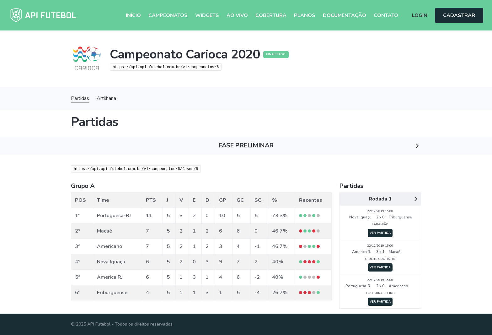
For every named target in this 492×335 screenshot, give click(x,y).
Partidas (80, 98)
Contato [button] (386, 15)
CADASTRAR (459, 15)
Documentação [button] (344, 15)
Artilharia (106, 98)
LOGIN (419, 15)
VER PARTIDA (380, 233)
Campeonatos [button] (168, 15)
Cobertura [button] (270, 15)
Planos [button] (304, 15)
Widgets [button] (207, 15)
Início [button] (133, 15)
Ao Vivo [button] (237, 15)
